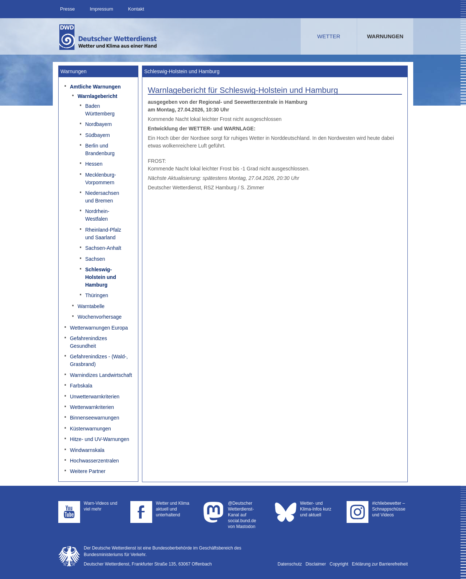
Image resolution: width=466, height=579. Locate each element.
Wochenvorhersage (100, 317)
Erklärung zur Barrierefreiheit (380, 564)
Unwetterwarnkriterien (94, 396)
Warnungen (385, 36)
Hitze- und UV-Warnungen (99, 439)
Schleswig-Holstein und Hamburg (100, 277)
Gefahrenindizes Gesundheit (88, 342)
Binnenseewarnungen (94, 418)
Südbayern (97, 135)
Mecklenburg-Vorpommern (100, 178)
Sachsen (95, 259)
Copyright (338, 564)
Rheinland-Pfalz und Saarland (103, 233)
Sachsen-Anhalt (103, 248)
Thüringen (96, 295)
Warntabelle (91, 306)
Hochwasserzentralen (94, 461)
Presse (67, 9)
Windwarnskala (87, 450)
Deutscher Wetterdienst (108, 37)
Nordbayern (98, 124)
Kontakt (136, 9)
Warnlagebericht (97, 96)
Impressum (101, 9)
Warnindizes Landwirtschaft (101, 375)
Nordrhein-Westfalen (97, 215)
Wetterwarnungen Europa (99, 328)
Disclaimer (315, 564)
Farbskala (81, 386)
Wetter (328, 36)
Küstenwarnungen (90, 429)
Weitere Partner (88, 471)
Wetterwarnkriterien (92, 407)
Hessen (93, 164)
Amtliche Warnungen (95, 87)
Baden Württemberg (100, 110)
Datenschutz (290, 564)
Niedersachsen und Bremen (102, 197)
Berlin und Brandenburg (100, 149)
